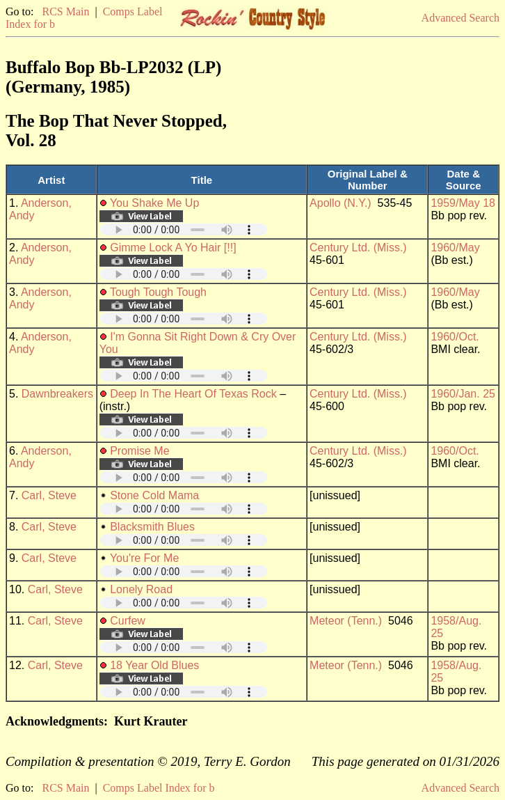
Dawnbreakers (57, 394)
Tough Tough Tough (158, 292)
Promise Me (139, 451)
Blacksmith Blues (152, 527)
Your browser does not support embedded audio (183, 229)
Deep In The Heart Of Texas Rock (193, 394)
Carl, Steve (49, 495)
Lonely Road (141, 589)
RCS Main (65, 11)
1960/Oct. (455, 337)
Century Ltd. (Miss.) (358, 247)
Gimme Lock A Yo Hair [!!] (173, 247)
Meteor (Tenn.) (346, 621)
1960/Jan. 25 (463, 394)
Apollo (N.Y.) (340, 203)
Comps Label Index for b (159, 788)
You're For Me (144, 558)
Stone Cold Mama (154, 495)
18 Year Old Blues (154, 665)
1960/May (455, 247)
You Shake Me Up (154, 203)
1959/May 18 (463, 203)
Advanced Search (460, 18)
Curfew (127, 621)
